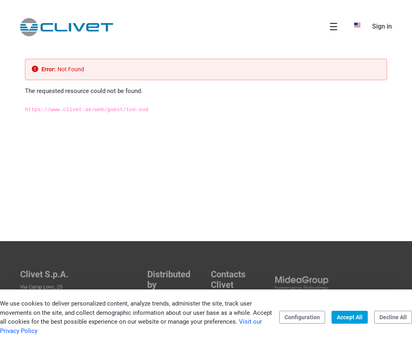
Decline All (393, 317)
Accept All (350, 317)
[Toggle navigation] (333, 26)
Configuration (302, 317)
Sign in (382, 26)
